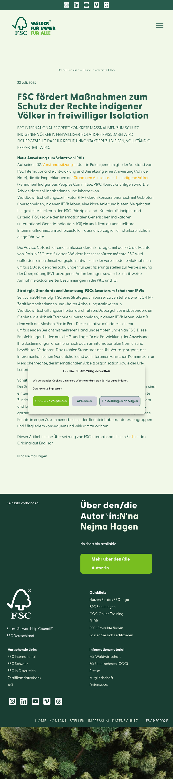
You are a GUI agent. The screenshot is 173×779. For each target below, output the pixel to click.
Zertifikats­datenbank (24, 678)
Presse (94, 671)
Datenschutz (40, 389)
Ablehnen (84, 401)
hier (135, 437)
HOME (40, 721)
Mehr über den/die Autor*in (110, 563)
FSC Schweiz (18, 664)
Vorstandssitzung (57, 165)
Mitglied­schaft (101, 678)
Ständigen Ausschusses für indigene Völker (111, 178)
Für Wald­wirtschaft (105, 656)
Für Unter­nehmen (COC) (108, 664)
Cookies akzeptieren (51, 401)
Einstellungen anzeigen (120, 401)
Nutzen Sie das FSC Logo (109, 600)
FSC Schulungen (102, 607)
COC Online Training (106, 614)
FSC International (22, 656)
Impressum (55, 389)
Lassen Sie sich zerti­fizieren (111, 635)
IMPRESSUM (98, 721)
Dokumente (98, 685)
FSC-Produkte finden (106, 628)
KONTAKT (58, 721)
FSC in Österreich (22, 671)
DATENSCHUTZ (125, 721)
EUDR (93, 621)
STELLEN (77, 721)
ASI (10, 685)
